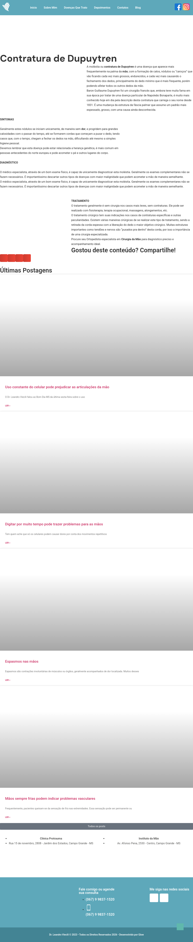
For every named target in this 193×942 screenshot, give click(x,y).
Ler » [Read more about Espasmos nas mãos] (7, 680)
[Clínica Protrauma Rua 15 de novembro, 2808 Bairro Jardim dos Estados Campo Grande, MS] (48, 861)
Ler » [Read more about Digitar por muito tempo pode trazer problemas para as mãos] (7, 543)
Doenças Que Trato (75, 7)
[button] (96, 136)
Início (33, 7)
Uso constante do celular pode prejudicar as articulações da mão (57, 387)
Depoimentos (102, 7)
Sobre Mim (50, 7)
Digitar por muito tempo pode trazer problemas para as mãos (54, 524)
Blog (138, 7)
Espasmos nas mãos (21, 661)
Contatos (122, 7)
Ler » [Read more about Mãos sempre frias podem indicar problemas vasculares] (7, 817)
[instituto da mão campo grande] (145, 861)
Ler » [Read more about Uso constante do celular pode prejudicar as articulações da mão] (7, 405)
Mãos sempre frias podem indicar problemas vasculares (50, 798)
